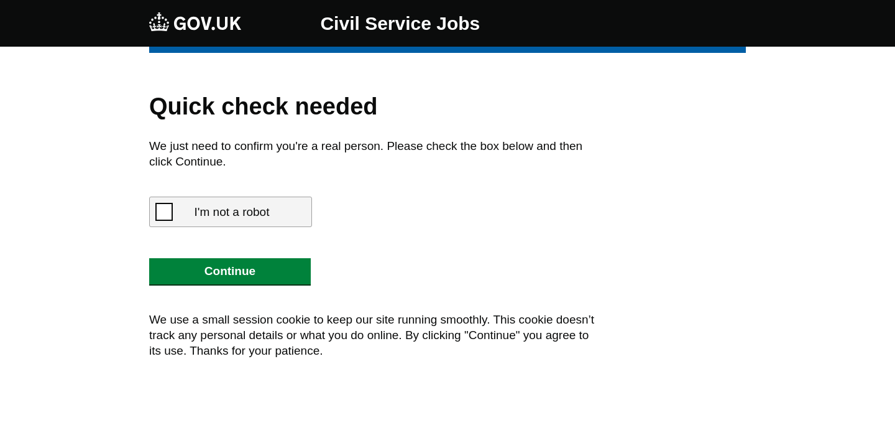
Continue (229, 271)
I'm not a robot (232, 211)
